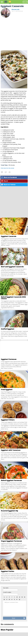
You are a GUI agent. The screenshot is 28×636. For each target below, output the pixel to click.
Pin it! (6, 181)
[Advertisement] (14, 33)
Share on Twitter (9, 184)
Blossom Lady (15, 9)
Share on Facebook (10, 177)
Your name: (6, 588)
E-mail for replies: (7, 592)
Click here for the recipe (7, 168)
